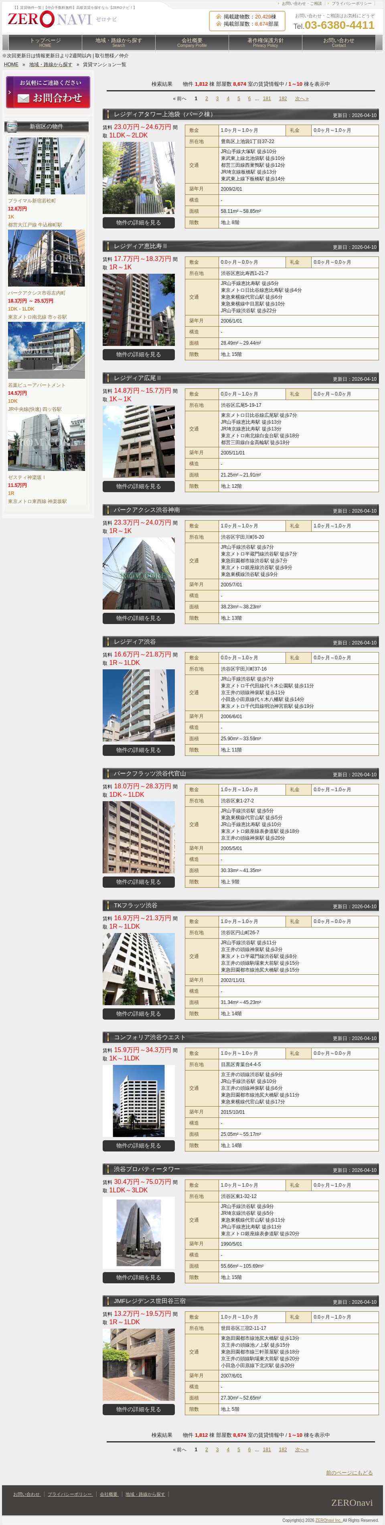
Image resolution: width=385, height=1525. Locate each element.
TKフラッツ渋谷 (136, 905)
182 (283, 98)
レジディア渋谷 (135, 641)
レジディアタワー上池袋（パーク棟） (165, 114)
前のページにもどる (349, 1473)
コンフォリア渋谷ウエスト (150, 1037)
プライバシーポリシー (352, 3)
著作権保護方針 (265, 42)
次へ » (302, 98)
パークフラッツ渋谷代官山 (150, 773)
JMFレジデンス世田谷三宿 (150, 1300)
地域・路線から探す (118, 42)
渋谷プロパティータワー (147, 1168)
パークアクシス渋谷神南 (147, 509)
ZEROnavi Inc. (329, 1520)
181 (267, 98)
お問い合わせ (339, 42)
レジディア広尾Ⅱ (138, 377)
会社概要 (192, 42)
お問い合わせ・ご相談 (302, 3)
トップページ (45, 42)
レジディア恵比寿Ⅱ (141, 245)
